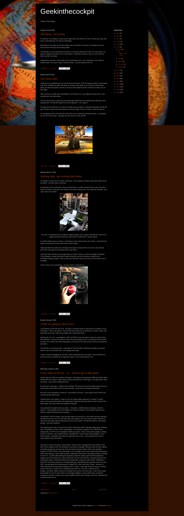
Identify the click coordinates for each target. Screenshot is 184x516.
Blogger (108, 505)
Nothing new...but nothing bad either (61, 176)
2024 (118, 33)
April (119, 58)
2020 (118, 41)
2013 (118, 81)
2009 (118, 92)
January (121, 67)
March (120, 61)
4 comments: (52, 314)
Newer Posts (45, 489)
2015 (118, 76)
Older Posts (103, 489)
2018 (118, 47)
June (120, 49)
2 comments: (52, 68)
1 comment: (52, 166)
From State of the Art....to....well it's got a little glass (69, 373)
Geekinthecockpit (67, 11)
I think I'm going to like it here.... (58, 324)
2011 (118, 87)
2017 (118, 70)
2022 (118, 36)
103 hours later (49, 78)
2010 (118, 89)
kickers (95, 505)
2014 (118, 78)
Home (74, 489)
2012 (118, 84)
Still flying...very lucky (52, 34)
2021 (118, 39)
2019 (118, 44)
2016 (118, 73)
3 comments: (53, 362)
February (121, 64)
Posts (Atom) (53, 493)
